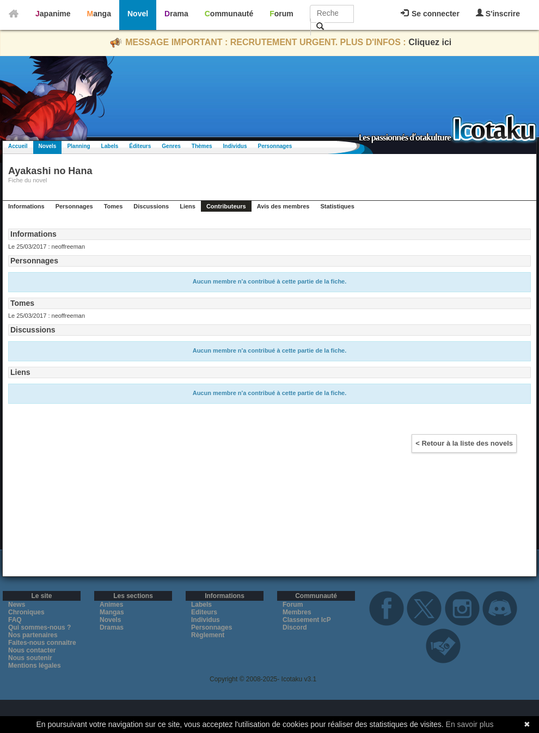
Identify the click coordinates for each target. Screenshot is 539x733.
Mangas (112, 612)
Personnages (275, 146)
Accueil (18, 146)
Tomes (113, 206)
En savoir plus (470, 724)
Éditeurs (140, 146)
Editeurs (204, 612)
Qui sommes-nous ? (39, 627)
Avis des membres (283, 206)
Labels (110, 146)
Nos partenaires (33, 635)
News (16, 604)
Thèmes (202, 146)
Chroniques (26, 612)
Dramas (112, 627)
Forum (281, 13)
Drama (176, 13)
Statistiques (337, 206)
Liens (187, 206)
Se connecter (430, 13)
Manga (99, 13)
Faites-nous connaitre (42, 642)
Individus (235, 146)
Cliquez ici (429, 42)
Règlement (207, 635)
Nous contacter (32, 650)
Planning (78, 146)
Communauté (229, 13)
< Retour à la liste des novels (464, 443)
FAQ (15, 620)
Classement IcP (307, 620)
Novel (137, 13)
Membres (297, 612)
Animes (111, 604)
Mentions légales (34, 665)
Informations (26, 206)
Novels (48, 146)
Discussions (151, 206)
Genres (171, 146)
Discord (295, 627)
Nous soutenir (30, 658)
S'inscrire (498, 13)
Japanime (53, 13)
